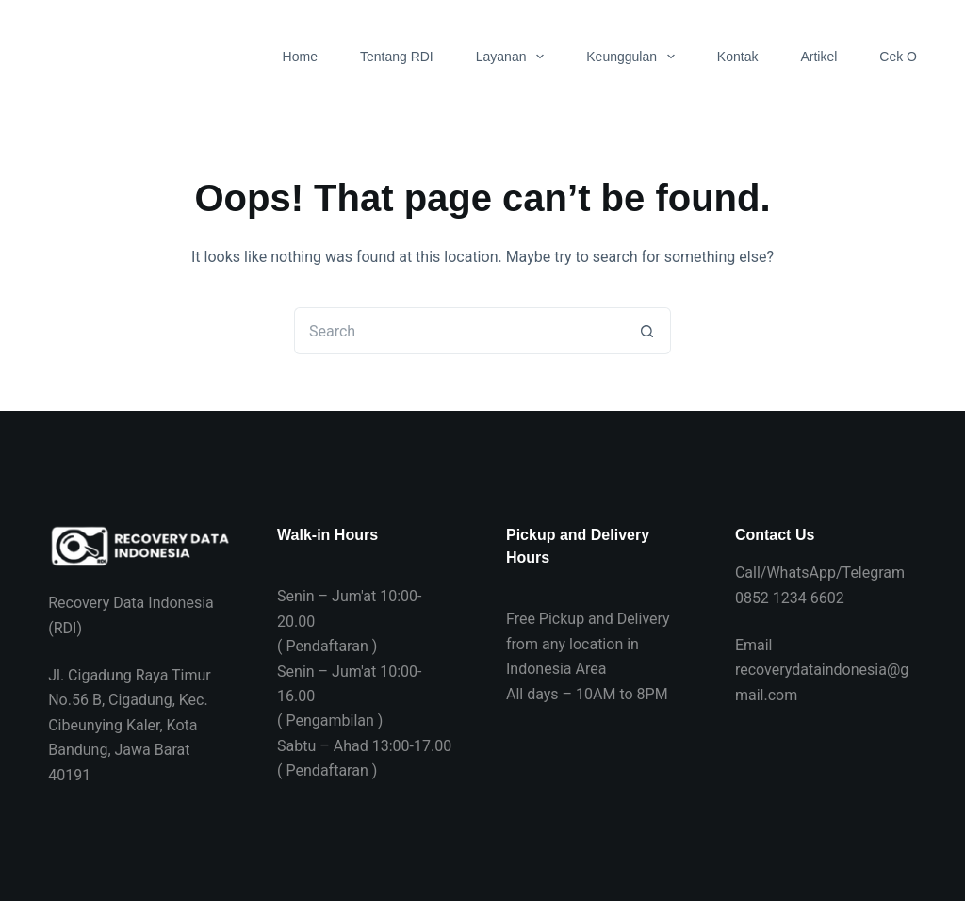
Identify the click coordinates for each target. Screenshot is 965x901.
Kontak (738, 56)
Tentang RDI (396, 56)
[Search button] (647, 330)
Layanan (514, 56)
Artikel (818, 56)
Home (300, 56)
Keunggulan (634, 56)
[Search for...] (459, 330)
